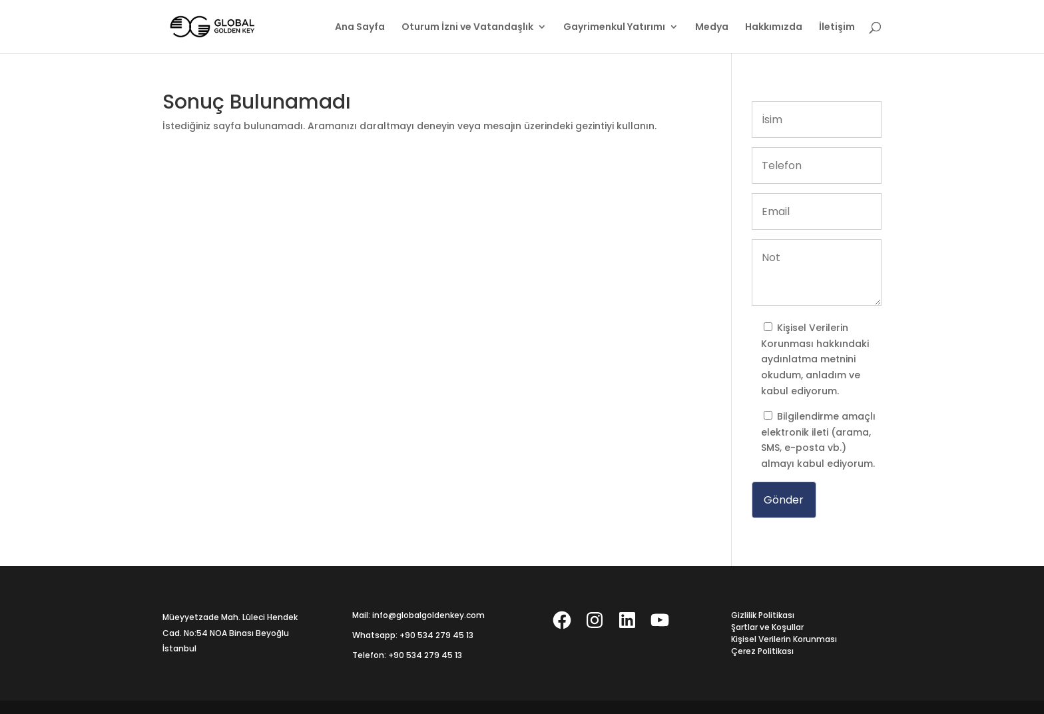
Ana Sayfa (360, 27)
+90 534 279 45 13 (436, 635)
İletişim (837, 27)
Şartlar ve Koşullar (767, 627)
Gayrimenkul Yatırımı (614, 27)
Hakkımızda (773, 27)
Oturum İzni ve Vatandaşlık (467, 27)
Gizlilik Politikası (762, 615)
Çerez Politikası (762, 651)
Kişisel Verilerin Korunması (784, 639)
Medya (711, 27)
